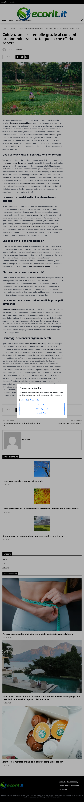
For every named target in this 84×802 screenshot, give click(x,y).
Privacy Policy (34, 400)
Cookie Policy (24, 400)
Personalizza (42, 405)
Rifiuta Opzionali (42, 409)
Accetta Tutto (42, 413)
